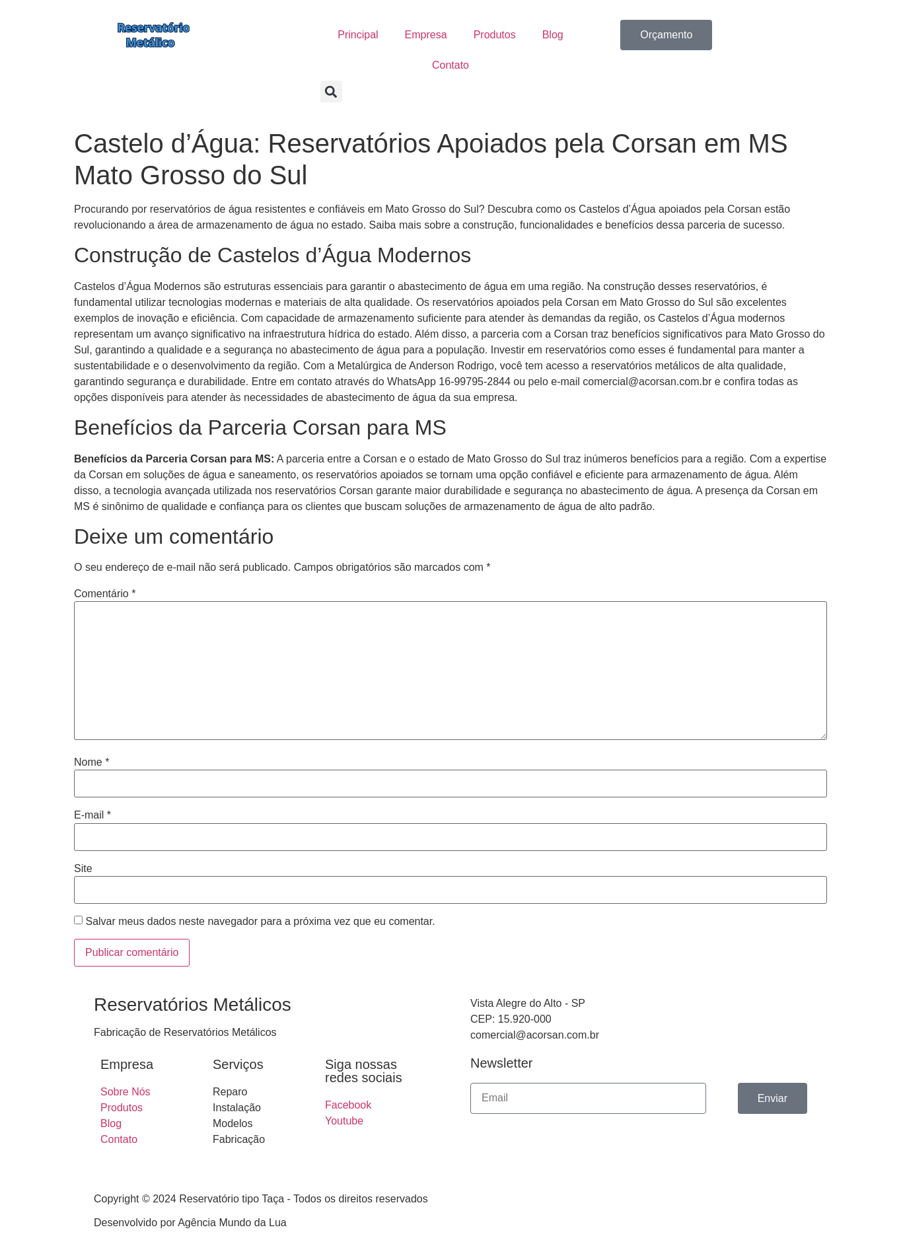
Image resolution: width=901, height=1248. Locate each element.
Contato (450, 65)
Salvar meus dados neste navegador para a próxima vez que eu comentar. (260, 921)
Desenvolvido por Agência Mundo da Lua (190, 1222)
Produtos (495, 34)
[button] (331, 91)
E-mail (92, 815)
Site (83, 868)
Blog (552, 34)
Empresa (426, 34)
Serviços (238, 1064)
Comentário (104, 594)
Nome (91, 762)
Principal (358, 34)
